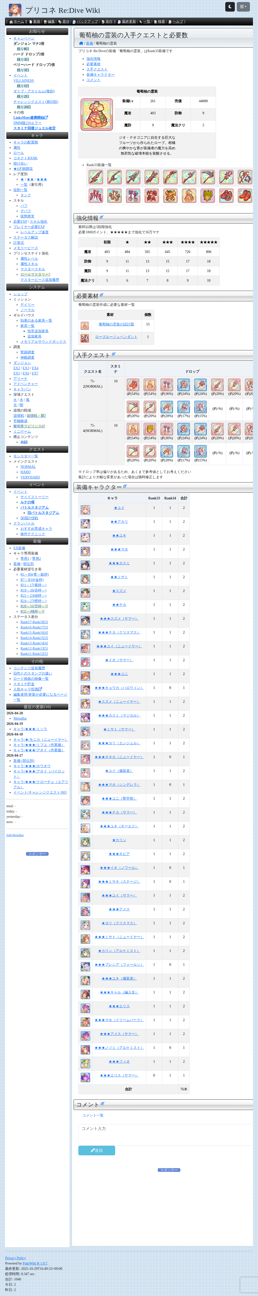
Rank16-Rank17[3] (34, 627)
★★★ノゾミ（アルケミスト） (119, 1048)
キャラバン (22, 389)
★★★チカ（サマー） (119, 812)
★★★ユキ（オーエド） (119, 826)
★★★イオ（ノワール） (119, 868)
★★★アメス (119, 909)
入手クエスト (97, 69)
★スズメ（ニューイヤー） (119, 701)
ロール (18, 153)
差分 (64, 21)
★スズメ (119, 591)
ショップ (20, 294)
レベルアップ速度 (34, 232)
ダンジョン (22, 363)
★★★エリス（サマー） (119, 1075)
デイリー (27, 305)
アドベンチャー (25, 384)
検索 (159, 21)
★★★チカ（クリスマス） (119, 632)
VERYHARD (30, 477)
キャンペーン (24, 38)
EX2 (16, 368)
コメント (93, 80)
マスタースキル (32, 269)
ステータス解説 (25, 237)
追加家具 (34, 336)
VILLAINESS (23, 81)
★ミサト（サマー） (119, 729)
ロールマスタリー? (35, 274)
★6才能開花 (23, 169)
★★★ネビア (119, 854)
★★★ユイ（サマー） (119, 895)
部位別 (28, 564)
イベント (20, 75)
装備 (16, 564)
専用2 (36, 559)
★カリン (119, 840)
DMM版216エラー (27, 123)
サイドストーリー (34, 497)
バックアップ (85, 21)
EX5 (16, 373)
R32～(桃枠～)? (32, 611)
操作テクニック (32, 534)
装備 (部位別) (23, 761)
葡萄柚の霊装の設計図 (116, 324)
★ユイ (119, 508)
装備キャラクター (100, 75)
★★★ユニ (119, 674)
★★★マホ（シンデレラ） (119, 785)
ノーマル (27, 310)
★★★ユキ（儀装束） (119, 978)
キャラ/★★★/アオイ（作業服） (39, 750)
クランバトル (24, 523)
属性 (16, 148)
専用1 (24, 559)
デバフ (25, 211)
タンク (25, 195)
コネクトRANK (25, 158)
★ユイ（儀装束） (119, 771)
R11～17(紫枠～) (33, 585)
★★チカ (119, 605)
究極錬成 (20, 421)
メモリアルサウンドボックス (43, 342)
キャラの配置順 (25, 142)
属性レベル (29, 259)
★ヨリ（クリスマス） (119, 923)
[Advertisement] (37, 932)
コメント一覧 (93, 1115)
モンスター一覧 (25, 456)
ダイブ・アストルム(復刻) (33, 91)
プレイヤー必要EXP (29, 227)
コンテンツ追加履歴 (29, 668)
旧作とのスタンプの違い (32, 673)
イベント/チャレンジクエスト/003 (40, 792)
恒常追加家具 (38, 331)
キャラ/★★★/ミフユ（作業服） (39, 745)
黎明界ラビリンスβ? (29, 426)
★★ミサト (119, 577)
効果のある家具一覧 (36, 320)
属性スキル (29, 264)
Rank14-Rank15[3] (34, 638)
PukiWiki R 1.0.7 (35, 1263)
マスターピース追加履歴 (39, 280)
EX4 (35, 368)
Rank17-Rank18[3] (34, 622)
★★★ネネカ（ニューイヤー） (119, 757)
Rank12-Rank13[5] (34, 648)
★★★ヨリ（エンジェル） (119, 743)
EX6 (26, 373)
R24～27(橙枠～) (33, 601)
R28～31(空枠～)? (34, 606)
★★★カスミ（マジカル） (119, 715)
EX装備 (19, 548)
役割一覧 (20, 190)
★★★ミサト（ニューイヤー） (119, 937)
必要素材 (93, 64)
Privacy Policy (15, 1258)
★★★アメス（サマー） (119, 1034)
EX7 (35, 373)
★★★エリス (119, 1006)
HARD (25, 472)
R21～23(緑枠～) (33, 596)
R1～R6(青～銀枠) (34, 574)
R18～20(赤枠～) (33, 590)
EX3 (26, 368)
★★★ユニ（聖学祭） (119, 798)
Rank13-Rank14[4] (34, 643)
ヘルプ (175, 21)
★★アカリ (119, 522)
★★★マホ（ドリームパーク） (119, 1020)
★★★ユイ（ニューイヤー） (119, 646)
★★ (30, 179)
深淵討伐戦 (29, 518)
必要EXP (20, 222)
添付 (107, 21)
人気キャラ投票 (27, 689)
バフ (23, 206)
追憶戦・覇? (36, 416)
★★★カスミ (119, 563)
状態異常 (27, 216)
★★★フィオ (119, 1061)
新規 (34, 21)
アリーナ (20, 379)
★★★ (42, 179)
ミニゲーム (22, 431)
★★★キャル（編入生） (119, 992)
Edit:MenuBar (15, 835)
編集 (49, 21)
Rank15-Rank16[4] (34, 633)
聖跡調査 (27, 352)
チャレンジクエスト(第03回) (35, 102)
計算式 (18, 243)
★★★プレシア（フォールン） (119, 965)
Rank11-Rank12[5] (34, 654)
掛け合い (20, 163)
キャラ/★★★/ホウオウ (32, 766)
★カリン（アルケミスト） (119, 951)
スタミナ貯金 (24, 684)
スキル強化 (38, 222)
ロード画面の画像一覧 (31, 679)
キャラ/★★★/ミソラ (30, 729)
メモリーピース (25, 248)
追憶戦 (18, 416)
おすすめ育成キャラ (36, 529)
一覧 (144, 21)
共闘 (23, 442)
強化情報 (93, 59)
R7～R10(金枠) (31, 580)
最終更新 (126, 21)
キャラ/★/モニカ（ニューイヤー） (40, 740)
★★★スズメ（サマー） (119, 618)
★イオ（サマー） (119, 660)
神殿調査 (27, 357)
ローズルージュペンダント (116, 337)
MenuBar (20, 718)
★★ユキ (119, 535)
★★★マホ (119, 549)
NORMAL (28, 467)
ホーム (16, 21)
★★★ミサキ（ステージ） (119, 881)
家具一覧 (27, 326)
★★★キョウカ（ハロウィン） (119, 688)
